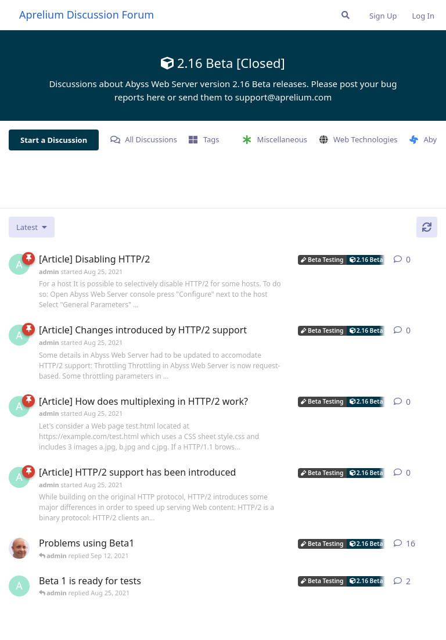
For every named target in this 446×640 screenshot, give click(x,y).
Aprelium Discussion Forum (86, 14)
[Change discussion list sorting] (32, 227)
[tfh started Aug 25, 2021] (19, 548)
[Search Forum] (345, 15)
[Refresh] (426, 227)
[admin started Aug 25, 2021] (19, 264)
